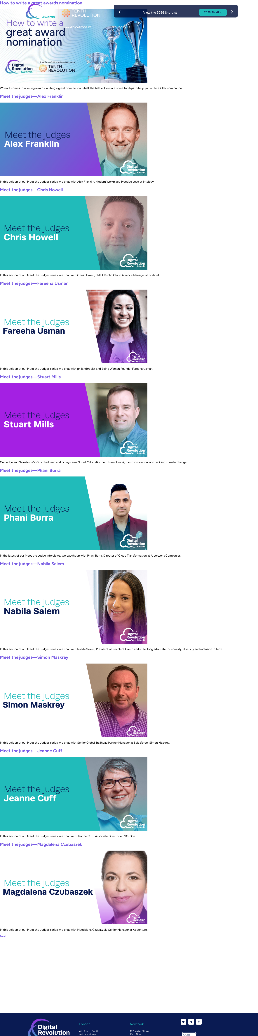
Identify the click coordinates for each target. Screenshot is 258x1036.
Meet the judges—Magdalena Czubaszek (41, 844)
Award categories (78, 27)
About (39, 27)
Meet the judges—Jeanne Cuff (31, 750)
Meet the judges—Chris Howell (31, 189)
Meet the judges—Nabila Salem (32, 563)
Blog (185, 27)
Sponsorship (120, 27)
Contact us (217, 27)
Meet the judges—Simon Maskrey (34, 657)
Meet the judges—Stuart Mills (30, 376)
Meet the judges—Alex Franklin (32, 96)
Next (5, 936)
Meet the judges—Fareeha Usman (34, 283)
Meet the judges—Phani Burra (30, 470)
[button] (119, 11)
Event (156, 27)
